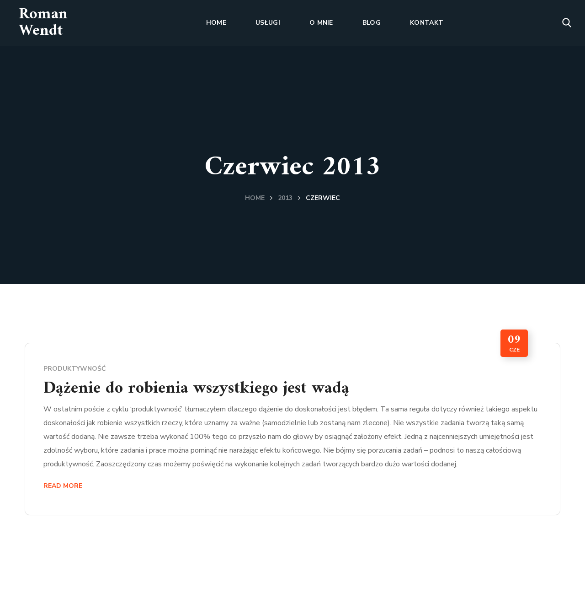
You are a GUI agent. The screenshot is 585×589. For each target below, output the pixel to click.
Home (255, 198)
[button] (566, 23)
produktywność (74, 368)
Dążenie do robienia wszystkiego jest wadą (196, 388)
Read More (62, 485)
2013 (285, 198)
